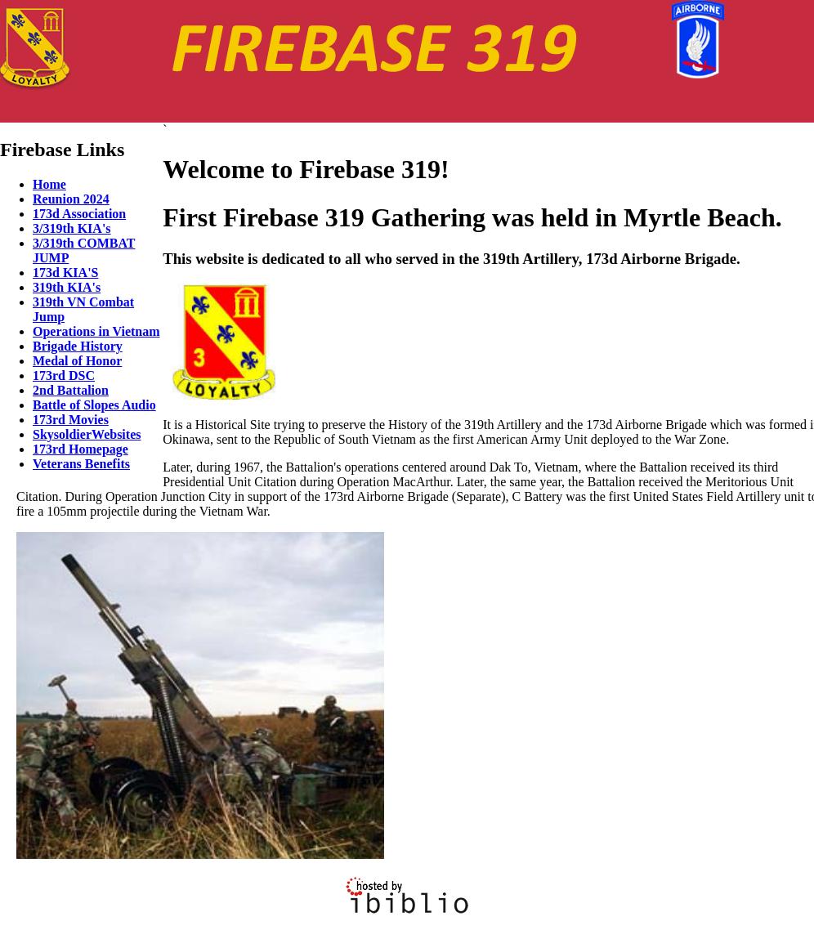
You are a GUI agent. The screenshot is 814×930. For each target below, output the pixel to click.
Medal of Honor (77, 361)
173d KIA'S (65, 272)
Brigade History (78, 346)
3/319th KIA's (72, 228)
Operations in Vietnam (96, 331)
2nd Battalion (71, 390)
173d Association (79, 214)
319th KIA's (67, 287)
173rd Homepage (80, 449)
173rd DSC (64, 375)
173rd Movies (71, 420)
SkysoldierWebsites (87, 434)
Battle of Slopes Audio (94, 405)
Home (49, 184)
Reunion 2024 (71, 199)
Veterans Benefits (81, 464)
